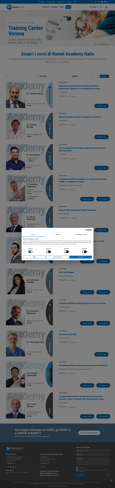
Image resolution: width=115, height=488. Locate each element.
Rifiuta (34, 257)
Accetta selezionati (57, 257)
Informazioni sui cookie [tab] (81, 234)
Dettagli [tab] (57, 234)
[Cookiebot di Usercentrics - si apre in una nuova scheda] (85, 230)
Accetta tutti (80, 257)
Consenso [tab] (33, 234)
